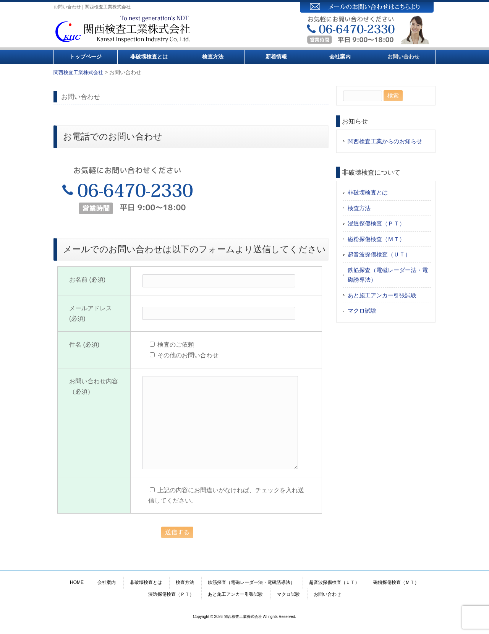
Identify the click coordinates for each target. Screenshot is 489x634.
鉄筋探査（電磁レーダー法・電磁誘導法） (388, 275)
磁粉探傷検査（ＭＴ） (376, 239)
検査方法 (212, 57)
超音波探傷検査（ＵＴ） (379, 254)
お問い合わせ (403, 57)
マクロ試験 (362, 310)
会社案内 (340, 57)
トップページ (86, 57)
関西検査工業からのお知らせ (385, 141)
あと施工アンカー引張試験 (382, 295)
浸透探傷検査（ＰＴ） (376, 223)
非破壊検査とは (149, 57)
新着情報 (276, 57)
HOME (77, 582)
